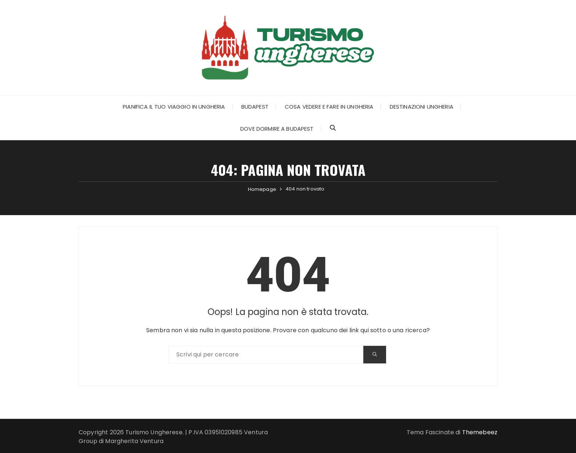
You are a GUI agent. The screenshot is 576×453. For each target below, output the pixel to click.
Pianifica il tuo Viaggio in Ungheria (174, 106)
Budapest (255, 106)
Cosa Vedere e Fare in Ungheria (329, 106)
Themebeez (479, 432)
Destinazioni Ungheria (421, 106)
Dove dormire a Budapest (276, 129)
